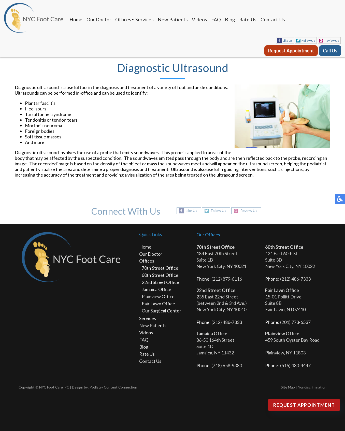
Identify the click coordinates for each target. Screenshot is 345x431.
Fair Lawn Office (158, 303)
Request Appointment (291, 50)
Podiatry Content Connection (113, 387)
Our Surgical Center (161, 310)
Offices (123, 19)
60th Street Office (160, 275)
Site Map (288, 387)
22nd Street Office (160, 282)
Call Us (330, 50)
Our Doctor (99, 19)
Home (75, 19)
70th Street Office (160, 268)
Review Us (332, 40)
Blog (230, 19)
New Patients (173, 19)
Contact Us (273, 19)
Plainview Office (158, 296)
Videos (199, 19)
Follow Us (308, 40)
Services (144, 19)
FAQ (216, 19)
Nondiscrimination (312, 387)
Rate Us (247, 19)
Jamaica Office (156, 289)
